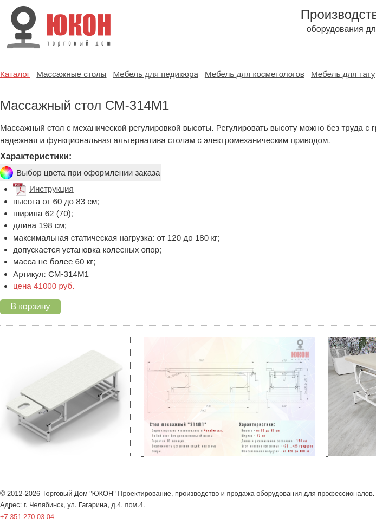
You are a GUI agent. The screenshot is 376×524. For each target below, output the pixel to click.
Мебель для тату (343, 74)
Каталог (15, 74)
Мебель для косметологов (254, 74)
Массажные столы (71, 74)
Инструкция (51, 188)
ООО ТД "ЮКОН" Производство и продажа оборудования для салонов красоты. (55, 28)
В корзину (30, 306)
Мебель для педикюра (155, 74)
